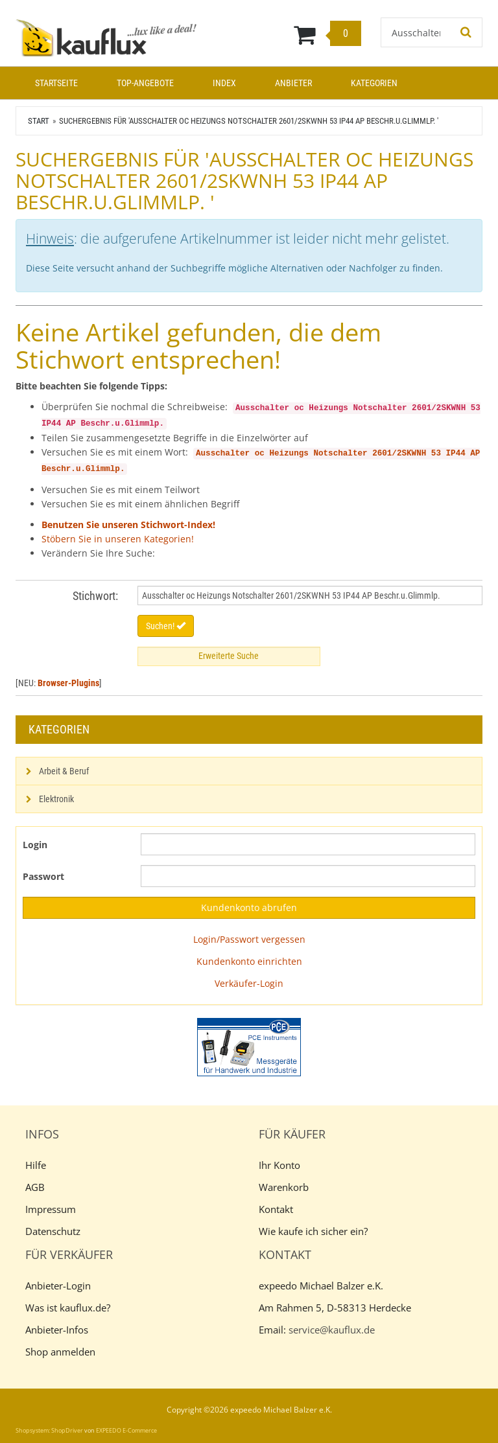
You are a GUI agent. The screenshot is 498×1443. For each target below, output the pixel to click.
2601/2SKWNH (399, 453)
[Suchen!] (466, 32)
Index (224, 83)
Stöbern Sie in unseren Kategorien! (118, 539)
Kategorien (374, 83)
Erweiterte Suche (228, 656)
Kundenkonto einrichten (249, 961)
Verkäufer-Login (249, 983)
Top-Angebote (145, 83)
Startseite (56, 83)
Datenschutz (52, 1231)
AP (475, 453)
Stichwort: (95, 596)
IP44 (456, 453)
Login (35, 844)
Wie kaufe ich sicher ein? (313, 1231)
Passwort (43, 876)
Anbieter (293, 83)
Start (38, 121)
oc (260, 453)
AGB (35, 1187)
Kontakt (276, 1209)
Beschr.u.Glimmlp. (83, 469)
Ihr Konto (279, 1165)
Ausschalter (223, 453)
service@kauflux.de (332, 1329)
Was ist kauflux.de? (67, 1307)
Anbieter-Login (58, 1285)
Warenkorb (284, 1187)
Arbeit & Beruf (64, 771)
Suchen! (165, 626)
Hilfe (35, 1165)
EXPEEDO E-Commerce (126, 1430)
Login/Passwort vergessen (249, 939)
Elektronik (56, 799)
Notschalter (340, 453)
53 (436, 453)
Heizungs (288, 453)
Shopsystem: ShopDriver (49, 1430)
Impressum (50, 1209)
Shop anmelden (60, 1351)
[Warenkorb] (290, 34)
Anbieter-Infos (56, 1329)
